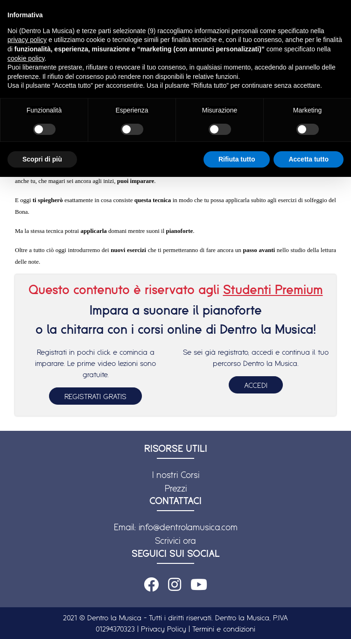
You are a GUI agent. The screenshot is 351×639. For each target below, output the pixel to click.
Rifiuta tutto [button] (236, 159)
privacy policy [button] (27, 39)
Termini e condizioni (223, 628)
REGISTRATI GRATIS (95, 396)
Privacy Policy (163, 628)
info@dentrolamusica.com (188, 527)
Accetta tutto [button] (308, 159)
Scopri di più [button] (42, 159)
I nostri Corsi (175, 474)
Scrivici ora (175, 540)
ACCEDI (255, 385)
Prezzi (176, 488)
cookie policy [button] (25, 58)
